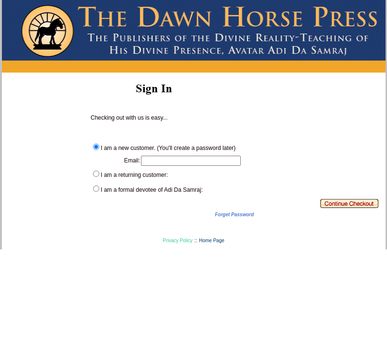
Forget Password (234, 214)
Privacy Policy (177, 240)
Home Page (211, 240)
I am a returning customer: (134, 175)
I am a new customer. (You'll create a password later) (168, 148)
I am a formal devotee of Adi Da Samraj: (152, 189)
